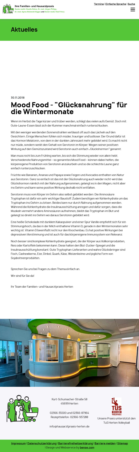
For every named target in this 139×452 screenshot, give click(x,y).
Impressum (18, 443)
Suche (131, 4)
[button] (133, 9)
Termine (99, 4)
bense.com (87, 447)
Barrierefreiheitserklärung (75, 443)
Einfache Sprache (115, 4)
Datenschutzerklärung (41, 443)
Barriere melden (105, 443)
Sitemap (122, 443)
